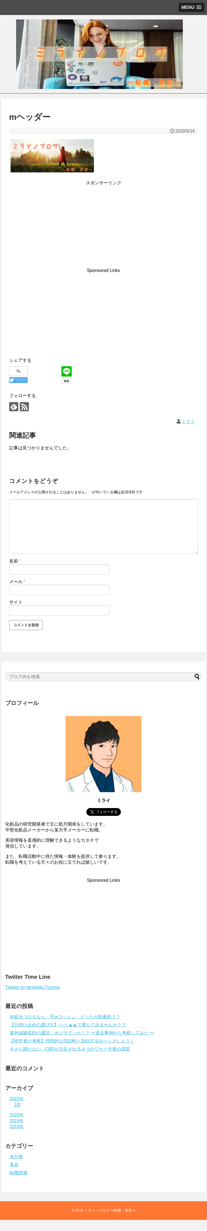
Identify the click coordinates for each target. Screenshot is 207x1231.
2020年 (17, 1115)
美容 (14, 1164)
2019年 (17, 1120)
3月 (17, 1104)
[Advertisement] (104, 214)
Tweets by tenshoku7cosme (32, 987)
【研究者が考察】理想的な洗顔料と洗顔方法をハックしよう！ (72, 1041)
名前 (15, 561)
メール (17, 581)
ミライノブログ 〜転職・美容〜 (110, 1210)
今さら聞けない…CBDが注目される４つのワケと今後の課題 (70, 1049)
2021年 (17, 1098)
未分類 (16, 1156)
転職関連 (19, 1172)
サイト (16, 602)
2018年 (17, 1126)
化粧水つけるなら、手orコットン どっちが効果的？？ (65, 1016)
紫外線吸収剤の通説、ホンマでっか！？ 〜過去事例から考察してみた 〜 (82, 1033)
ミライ (188, 421)
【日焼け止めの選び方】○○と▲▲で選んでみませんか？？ (68, 1024)
